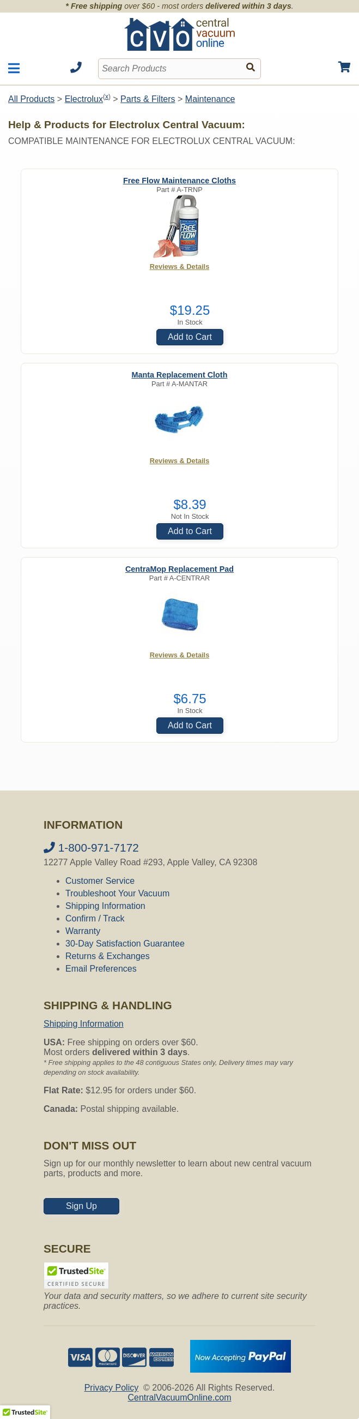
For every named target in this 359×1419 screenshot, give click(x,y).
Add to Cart (190, 337)
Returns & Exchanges (107, 956)
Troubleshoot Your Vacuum (117, 893)
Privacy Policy (111, 1387)
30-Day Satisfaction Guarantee (125, 943)
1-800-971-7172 (91, 847)
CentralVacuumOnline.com (179, 1397)
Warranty (82, 931)
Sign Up (81, 1206)
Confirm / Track (94, 918)
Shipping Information (105, 906)
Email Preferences (101, 968)
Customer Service (100, 880)
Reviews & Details (180, 266)
